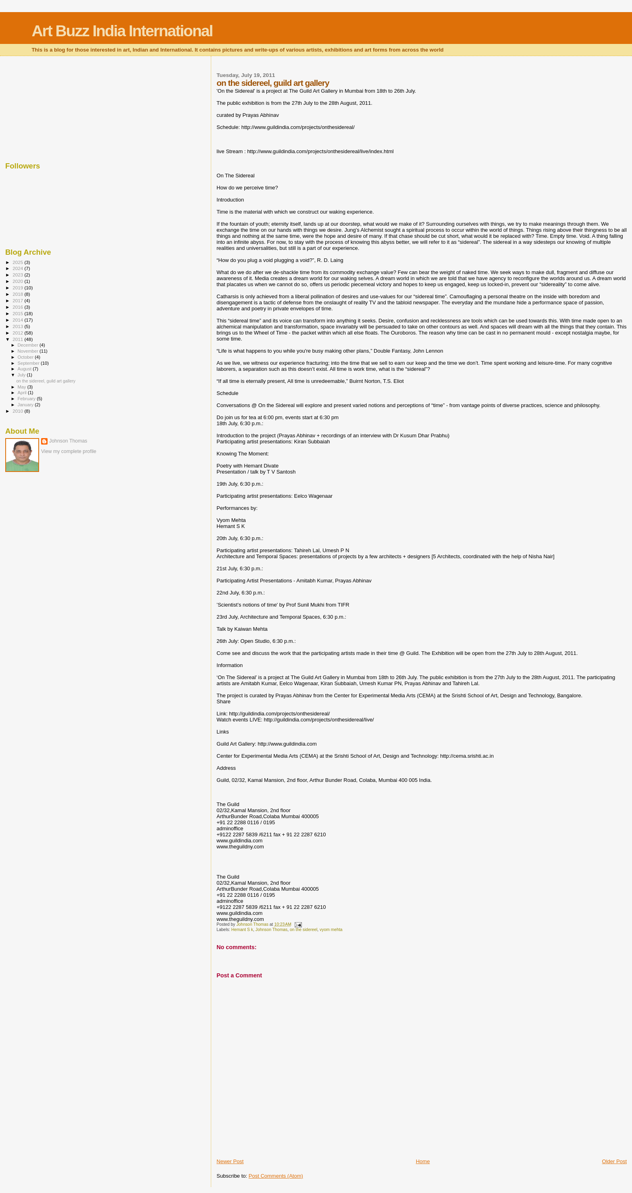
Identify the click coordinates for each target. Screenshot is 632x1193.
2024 (18, 268)
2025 (18, 262)
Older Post (614, 1161)
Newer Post (229, 1161)
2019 (18, 287)
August (25, 368)
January (26, 404)
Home (423, 1161)
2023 (18, 274)
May (22, 387)
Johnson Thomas (272, 929)
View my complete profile (68, 451)
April (23, 392)
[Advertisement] (45, 107)
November (29, 351)
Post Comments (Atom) (276, 1176)
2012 (18, 332)
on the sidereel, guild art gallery (45, 380)
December (29, 345)
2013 (18, 326)
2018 (18, 294)
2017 (18, 300)
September (29, 363)
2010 (18, 411)
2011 (18, 339)
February (27, 398)
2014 (18, 319)
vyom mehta (331, 929)
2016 (18, 307)
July (22, 374)
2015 (18, 313)
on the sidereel (303, 929)
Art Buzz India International (121, 30)
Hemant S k (242, 929)
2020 (18, 281)
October (26, 357)
